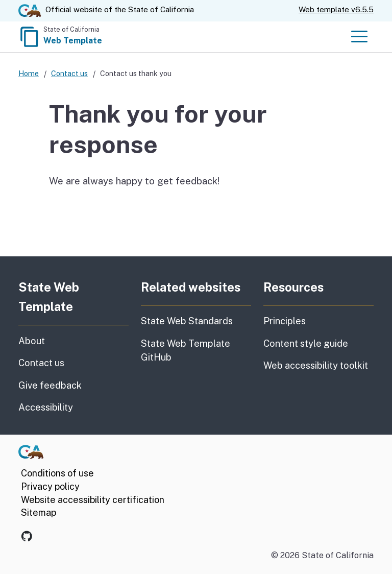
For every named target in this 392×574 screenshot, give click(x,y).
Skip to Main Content (196, 0)
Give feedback (73, 384)
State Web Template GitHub (185, 350)
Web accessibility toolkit (315, 365)
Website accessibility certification (92, 499)
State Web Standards (187, 321)
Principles (284, 321)
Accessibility (73, 406)
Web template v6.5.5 (336, 9)
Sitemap (38, 512)
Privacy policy (50, 486)
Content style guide (305, 343)
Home (28, 73)
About (57, 340)
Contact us (69, 73)
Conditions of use (57, 473)
